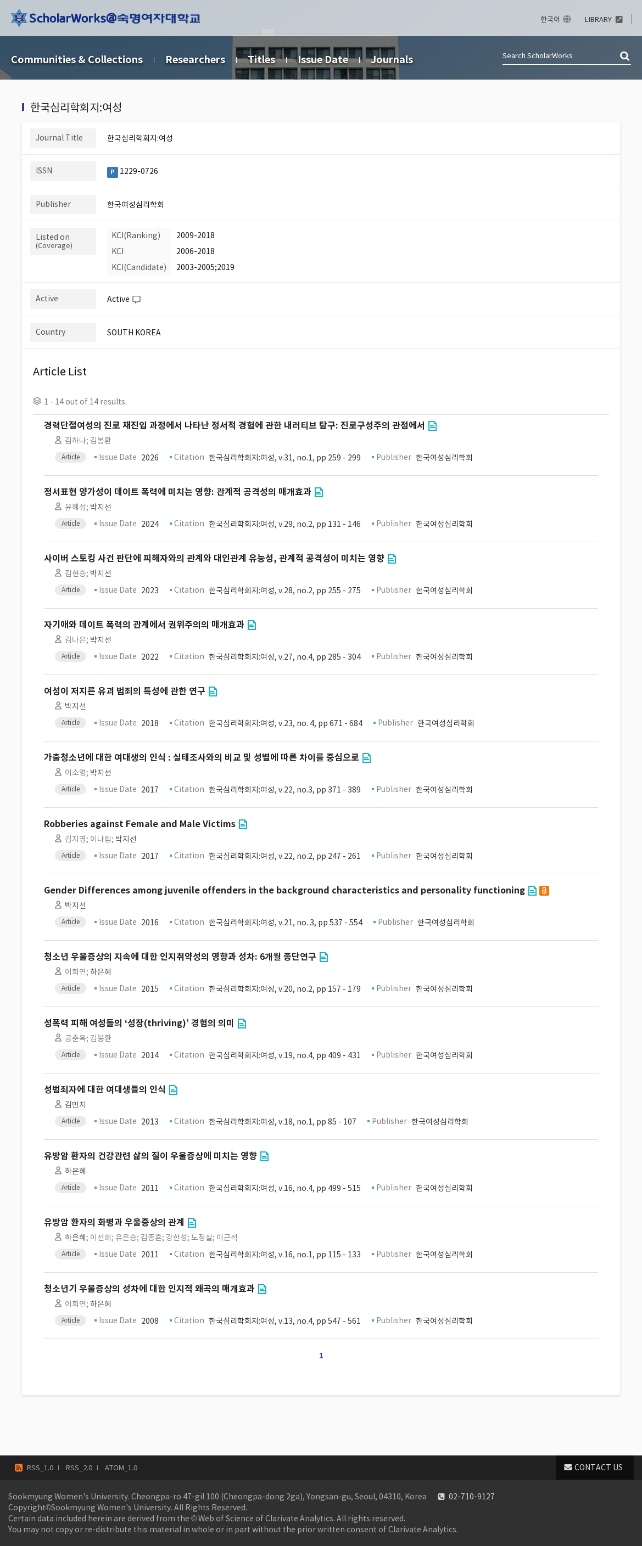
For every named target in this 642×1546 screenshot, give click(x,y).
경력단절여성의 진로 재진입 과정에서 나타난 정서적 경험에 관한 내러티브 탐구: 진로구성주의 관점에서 (234, 425)
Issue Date (323, 59)
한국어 (550, 19)
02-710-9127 (472, 1497)
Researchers (195, 59)
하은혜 (100, 972)
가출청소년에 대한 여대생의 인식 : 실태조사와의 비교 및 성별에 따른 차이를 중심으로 (201, 757)
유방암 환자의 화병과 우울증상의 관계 (114, 1222)
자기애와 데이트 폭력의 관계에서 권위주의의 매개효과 (144, 625)
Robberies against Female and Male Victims (140, 824)
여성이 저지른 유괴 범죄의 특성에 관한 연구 (124, 691)
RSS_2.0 (79, 1467)
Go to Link (432, 426)
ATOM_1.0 (121, 1467)
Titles (261, 59)
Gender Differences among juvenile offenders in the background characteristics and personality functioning (284, 890)
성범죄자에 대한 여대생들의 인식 (105, 1089)
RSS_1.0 (40, 1467)
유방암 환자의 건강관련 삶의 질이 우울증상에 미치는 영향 (150, 1156)
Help (136, 299)
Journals (392, 59)
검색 (625, 56)
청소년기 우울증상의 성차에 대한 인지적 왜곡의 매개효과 (149, 1289)
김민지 (75, 1105)
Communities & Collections (77, 59)
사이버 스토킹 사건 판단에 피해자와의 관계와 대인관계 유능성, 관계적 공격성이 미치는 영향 (214, 558)
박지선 (100, 507)
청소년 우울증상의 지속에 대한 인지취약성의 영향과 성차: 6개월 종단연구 (180, 957)
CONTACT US (598, 1467)
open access (544, 891)
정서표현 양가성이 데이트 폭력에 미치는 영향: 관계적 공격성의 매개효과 (177, 492)
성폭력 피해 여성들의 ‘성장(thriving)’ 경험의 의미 (139, 1023)
